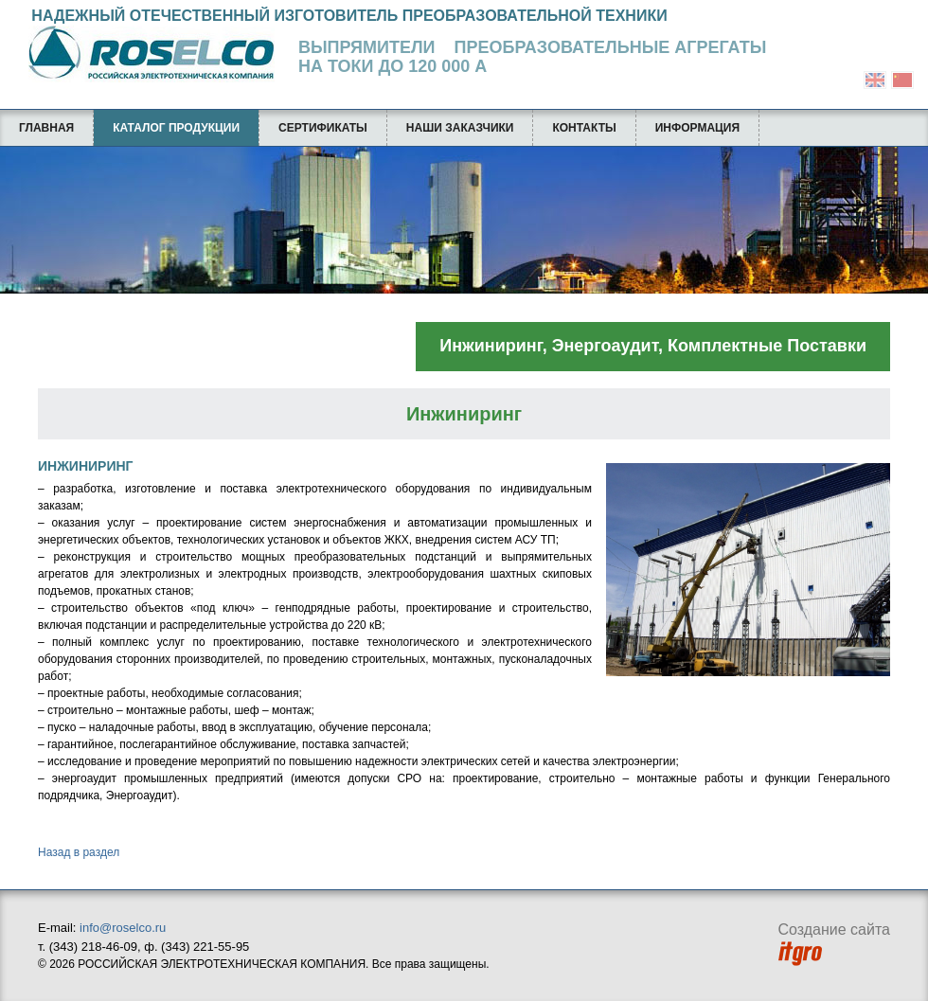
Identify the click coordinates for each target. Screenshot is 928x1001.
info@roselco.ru (123, 928)
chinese (902, 80)
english (875, 80)
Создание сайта (834, 943)
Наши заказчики (460, 127)
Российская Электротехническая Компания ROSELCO (142, 54)
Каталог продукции (176, 127)
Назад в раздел (78, 852)
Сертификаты (322, 127)
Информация (697, 127)
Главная (46, 127)
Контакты (584, 127)
